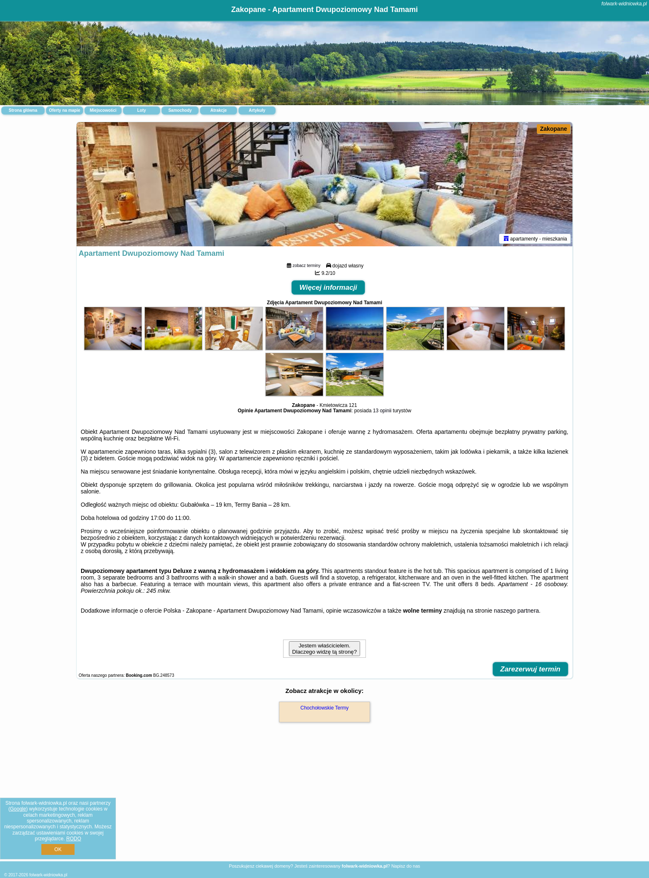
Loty (141, 110)
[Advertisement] (324, 800)
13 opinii (382, 411)
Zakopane (553, 128)
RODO (73, 839)
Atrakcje (218, 110)
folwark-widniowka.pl (624, 4)
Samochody (180, 110)
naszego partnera (516, 610)
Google (18, 809)
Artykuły (257, 110)
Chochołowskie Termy (324, 708)
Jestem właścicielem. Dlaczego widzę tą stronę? (324, 648)
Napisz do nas (405, 866)
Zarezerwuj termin (530, 669)
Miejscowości (103, 110)
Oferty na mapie (64, 110)
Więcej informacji (328, 287)
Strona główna (23, 110)
